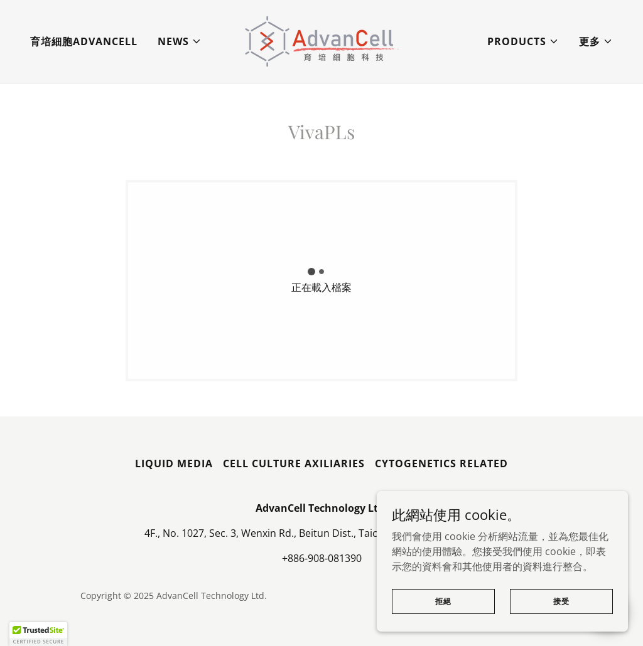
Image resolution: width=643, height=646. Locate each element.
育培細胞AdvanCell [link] (84, 41)
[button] (180, 41)
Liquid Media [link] (174, 463)
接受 (561, 618)
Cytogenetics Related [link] (441, 463)
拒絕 (443, 618)
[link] (321, 40)
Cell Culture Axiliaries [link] (294, 463)
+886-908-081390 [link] (322, 558)
